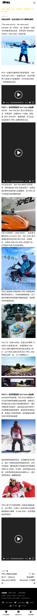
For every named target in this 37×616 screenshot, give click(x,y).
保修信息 (9, 595)
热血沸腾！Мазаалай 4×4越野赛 (27, 580)
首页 (3, 9)
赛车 (6, 12)
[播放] (4, 103)
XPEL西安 (22, 593)
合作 (13, 9)
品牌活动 (19, 9)
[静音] (30, 103)
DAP (24, 595)
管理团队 (3, 595)
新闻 (8, 9)
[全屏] (33, 103)
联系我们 (14, 595)
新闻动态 (27, 9)
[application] (18, 94)
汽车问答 (19, 595)
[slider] (17, 102)
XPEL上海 (11, 593)
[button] (18, 95)
